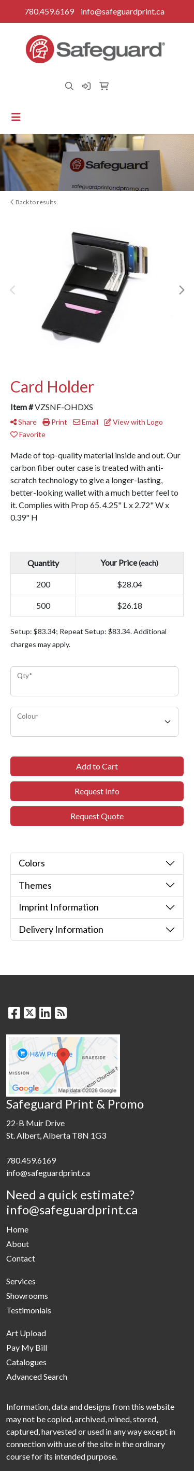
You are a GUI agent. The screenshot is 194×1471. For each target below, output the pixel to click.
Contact (20, 1258)
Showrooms (27, 1295)
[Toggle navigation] (16, 116)
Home (17, 1229)
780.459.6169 (49, 11)
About (17, 1244)
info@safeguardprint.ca (123, 11)
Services (21, 1281)
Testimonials (28, 1310)
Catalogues (26, 1362)
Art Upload (26, 1333)
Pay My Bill (26, 1347)
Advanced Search (36, 1376)
